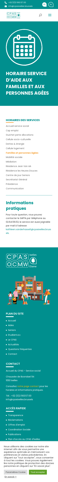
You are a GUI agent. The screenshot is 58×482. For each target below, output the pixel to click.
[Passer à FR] (44, 4)
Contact (12, 354)
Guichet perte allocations (19, 134)
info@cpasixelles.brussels (19, 6)
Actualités (13, 344)
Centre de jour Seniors (18, 175)
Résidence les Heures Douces (21, 170)
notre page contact (28, 386)
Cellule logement (15, 148)
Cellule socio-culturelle (18, 139)
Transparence (15, 415)
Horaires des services (23, 120)
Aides (11, 325)
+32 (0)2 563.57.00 (15, 2)
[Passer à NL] (50, 4)
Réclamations (15, 419)
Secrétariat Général (16, 179)
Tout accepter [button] (38, 472)
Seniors (12, 330)
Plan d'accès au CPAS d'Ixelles (24, 439)
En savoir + (11, 476)
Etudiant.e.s (14, 334)
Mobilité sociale (14, 157)
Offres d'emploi (16, 424)
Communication (15, 188)
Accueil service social (17, 126)
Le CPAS (12, 339)
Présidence (12, 184)
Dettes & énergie (15, 143)
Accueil (12, 320)
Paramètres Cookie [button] (16, 472)
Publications (14, 434)
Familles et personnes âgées (22, 152)
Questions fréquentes (20, 349)
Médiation (11, 161)
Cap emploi (12, 130)
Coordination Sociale (19, 429)
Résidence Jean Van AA (18, 166)
